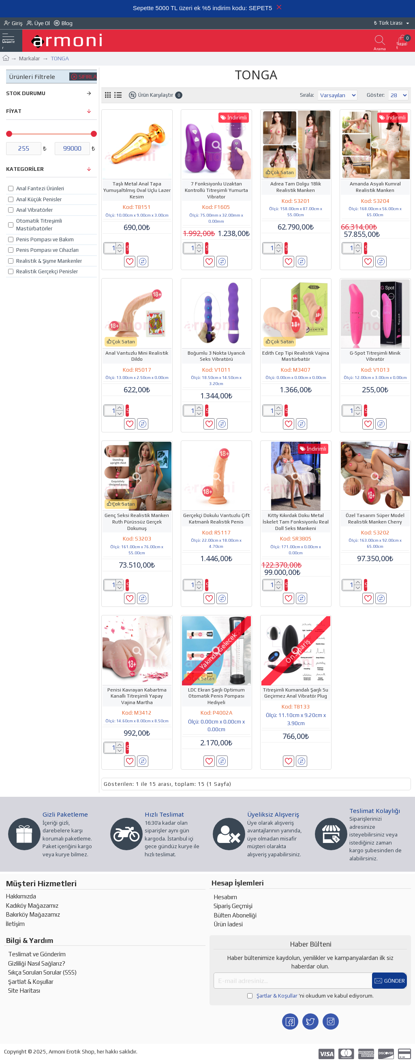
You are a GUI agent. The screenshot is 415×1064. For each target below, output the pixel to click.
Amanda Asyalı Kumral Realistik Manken (375, 187)
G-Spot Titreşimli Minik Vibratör (375, 356)
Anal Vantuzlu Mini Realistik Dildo (136, 356)
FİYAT (13, 111)
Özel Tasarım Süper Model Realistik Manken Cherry (375, 519)
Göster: (376, 95)
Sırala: (289, 95)
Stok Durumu (25, 93)
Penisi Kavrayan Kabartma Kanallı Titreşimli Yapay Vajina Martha (137, 696)
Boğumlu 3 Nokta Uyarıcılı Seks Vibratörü (216, 356)
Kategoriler (25, 169)
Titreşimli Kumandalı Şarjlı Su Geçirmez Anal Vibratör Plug (295, 693)
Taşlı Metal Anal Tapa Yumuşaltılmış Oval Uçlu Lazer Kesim (137, 190)
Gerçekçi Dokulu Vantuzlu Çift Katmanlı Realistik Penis (216, 519)
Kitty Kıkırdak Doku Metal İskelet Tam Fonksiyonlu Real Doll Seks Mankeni (296, 522)
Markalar (29, 58)
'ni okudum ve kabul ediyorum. (310, 996)
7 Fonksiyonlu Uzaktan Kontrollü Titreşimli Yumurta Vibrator (216, 190)
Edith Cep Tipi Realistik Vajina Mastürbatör (295, 356)
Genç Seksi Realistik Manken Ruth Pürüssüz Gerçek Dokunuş (137, 522)
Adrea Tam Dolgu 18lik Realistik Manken (295, 187)
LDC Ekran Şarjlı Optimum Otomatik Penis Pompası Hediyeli (216, 696)
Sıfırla (88, 76)
